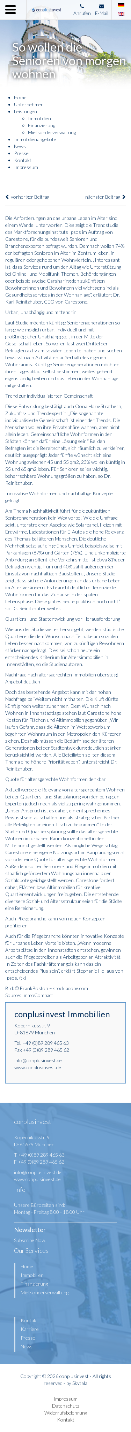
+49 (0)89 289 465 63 (45, 1043)
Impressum (26, 167)
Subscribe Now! (30, 1240)
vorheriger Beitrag (27, 197)
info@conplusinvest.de (38, 1060)
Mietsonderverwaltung (52, 132)
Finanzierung (41, 125)
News (20, 146)
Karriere (30, 1329)
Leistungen (25, 111)
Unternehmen (29, 104)
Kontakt (22, 160)
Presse (21, 153)
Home (20, 97)
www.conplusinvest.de (37, 1067)
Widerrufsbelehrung (65, 1413)
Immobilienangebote (35, 139)
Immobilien (39, 118)
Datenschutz (65, 1406)
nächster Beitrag (105, 197)
